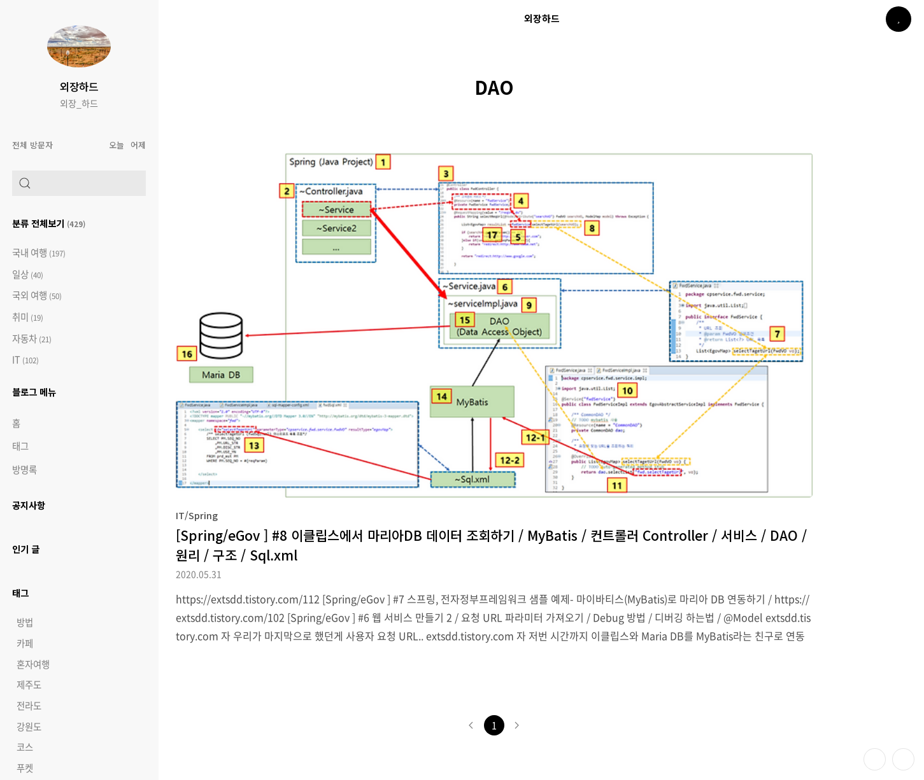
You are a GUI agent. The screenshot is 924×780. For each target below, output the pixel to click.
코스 (25, 747)
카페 (25, 643)
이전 (471, 725)
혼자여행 (33, 664)
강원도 (29, 727)
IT (25, 359)
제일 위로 (903, 759)
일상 (27, 274)
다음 (517, 725)
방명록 (24, 470)
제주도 (29, 685)
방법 (25, 622)
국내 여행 (39, 253)
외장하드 (79, 86)
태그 (20, 446)
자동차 (32, 338)
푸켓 (25, 768)
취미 (27, 317)
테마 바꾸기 (875, 759)
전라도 (29, 706)
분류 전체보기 (48, 223)
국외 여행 (37, 295)
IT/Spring (197, 515)
